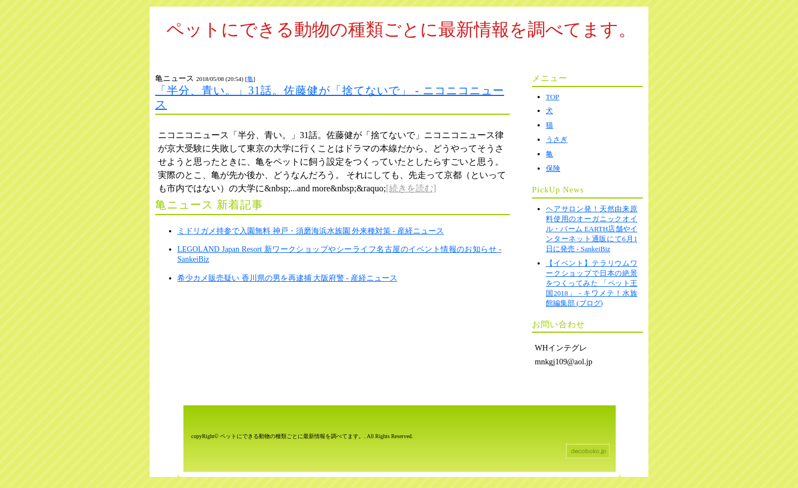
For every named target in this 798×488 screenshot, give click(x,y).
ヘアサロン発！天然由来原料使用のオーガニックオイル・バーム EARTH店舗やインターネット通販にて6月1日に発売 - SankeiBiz (591, 229)
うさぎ (556, 139)
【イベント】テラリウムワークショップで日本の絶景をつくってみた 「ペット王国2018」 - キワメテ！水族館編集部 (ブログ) (591, 283)
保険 (553, 168)
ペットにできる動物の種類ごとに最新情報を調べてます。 (401, 29)
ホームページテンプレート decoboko (588, 451)
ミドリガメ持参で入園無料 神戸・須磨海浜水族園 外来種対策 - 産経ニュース (310, 231)
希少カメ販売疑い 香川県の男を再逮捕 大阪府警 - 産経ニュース (287, 278)
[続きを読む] (411, 188)
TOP (552, 97)
